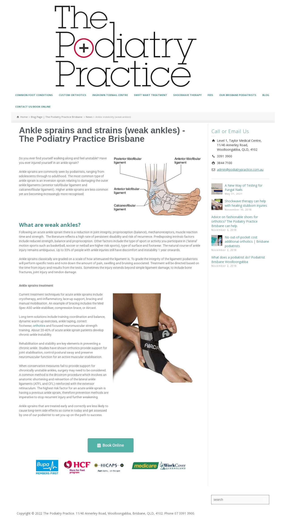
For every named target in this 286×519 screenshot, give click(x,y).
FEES (210, 95)
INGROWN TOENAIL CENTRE (110, 95)
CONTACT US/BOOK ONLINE (32, 106)
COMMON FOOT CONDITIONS (34, 95)
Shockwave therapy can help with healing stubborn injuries (246, 203)
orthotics (39, 325)
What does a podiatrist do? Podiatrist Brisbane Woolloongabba (238, 259)
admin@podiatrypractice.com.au (240, 169)
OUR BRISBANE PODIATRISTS (237, 95)
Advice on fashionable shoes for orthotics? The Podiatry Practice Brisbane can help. (234, 221)
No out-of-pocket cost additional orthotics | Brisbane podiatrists (247, 241)
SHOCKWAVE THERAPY (187, 95)
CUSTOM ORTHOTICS (72, 95)
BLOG (265, 95)
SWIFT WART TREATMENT (150, 95)
